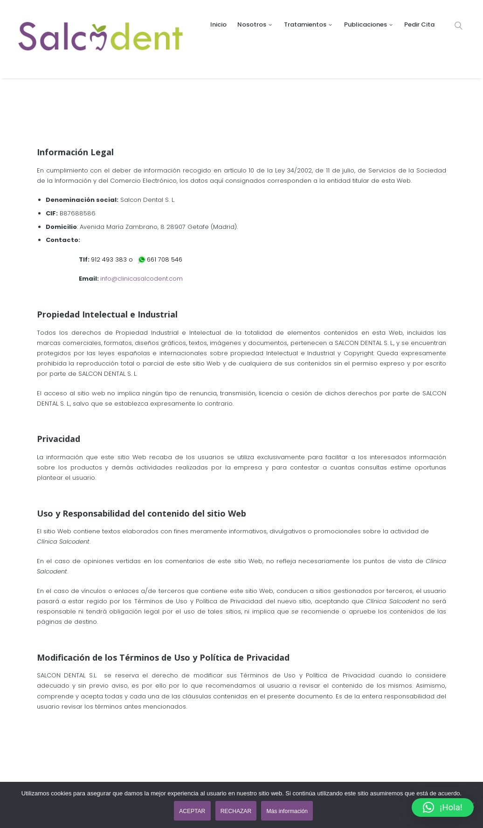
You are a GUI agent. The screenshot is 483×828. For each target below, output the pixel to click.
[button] (443, 807)
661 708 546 (166, 259)
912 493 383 (109, 259)
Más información (288, 811)
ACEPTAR (192, 811)
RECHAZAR (236, 811)
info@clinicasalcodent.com (141, 278)
